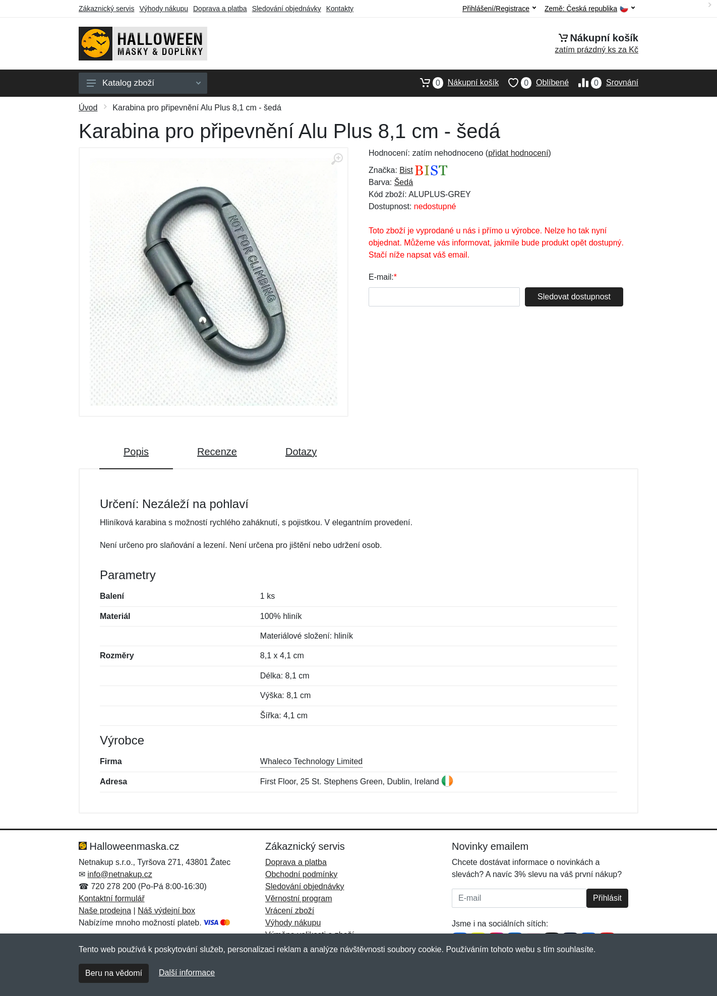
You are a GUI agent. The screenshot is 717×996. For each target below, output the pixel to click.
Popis (136, 451)
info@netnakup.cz (119, 874)
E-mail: (381, 277)
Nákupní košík (454, 82)
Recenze (217, 451)
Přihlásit (607, 898)
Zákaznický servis (106, 9)
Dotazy (301, 451)
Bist (406, 170)
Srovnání (603, 82)
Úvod (88, 107)
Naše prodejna (105, 910)
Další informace (187, 972)
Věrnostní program (298, 898)
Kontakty (339, 9)
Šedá (403, 182)
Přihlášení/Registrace (499, 8)
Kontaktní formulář (112, 898)
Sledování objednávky (286, 9)
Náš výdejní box (166, 910)
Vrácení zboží (289, 910)
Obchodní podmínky (301, 874)
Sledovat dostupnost (574, 296)
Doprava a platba (220, 9)
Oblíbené (534, 82)
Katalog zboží (144, 83)
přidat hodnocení (518, 153)
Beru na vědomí (113, 973)
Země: (590, 9)
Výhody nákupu (163, 9)
